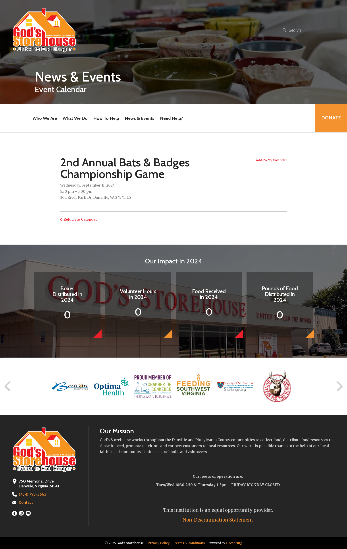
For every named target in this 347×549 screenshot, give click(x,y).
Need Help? (171, 118)
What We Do (74, 118)
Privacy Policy (159, 543)
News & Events (139, 118)
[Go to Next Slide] (339, 386)
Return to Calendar (80, 219)
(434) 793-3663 (32, 494)
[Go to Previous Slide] (8, 386)
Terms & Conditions (189, 543)
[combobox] (308, 30)
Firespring (234, 543)
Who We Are (44, 118)
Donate (330, 118)
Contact (26, 502)
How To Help (106, 118)
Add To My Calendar (271, 160)
